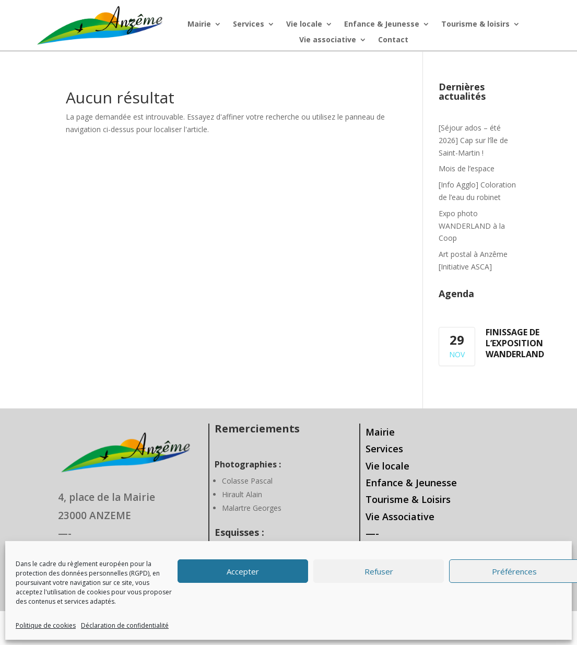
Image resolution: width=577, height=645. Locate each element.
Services (248, 24)
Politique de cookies (46, 625)
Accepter (243, 571)
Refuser (378, 571)
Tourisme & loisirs (475, 24)
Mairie (199, 24)
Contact (393, 40)
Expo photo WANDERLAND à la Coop (472, 225)
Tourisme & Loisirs (408, 499)
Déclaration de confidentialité (125, 625)
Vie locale (304, 24)
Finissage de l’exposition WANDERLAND (515, 343)
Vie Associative (400, 516)
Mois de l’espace (466, 168)
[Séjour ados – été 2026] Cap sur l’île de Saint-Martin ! (473, 140)
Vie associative (327, 40)
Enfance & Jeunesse (381, 24)
